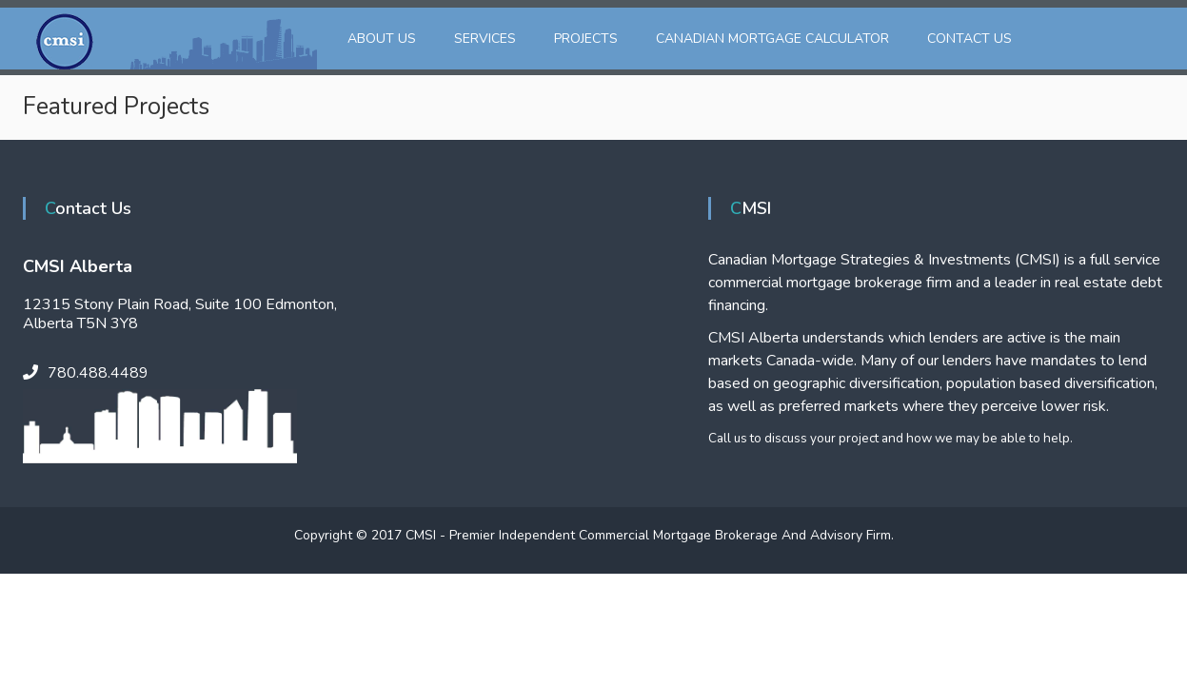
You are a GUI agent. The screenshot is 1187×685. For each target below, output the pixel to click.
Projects (586, 38)
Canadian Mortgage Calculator (772, 38)
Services (485, 38)
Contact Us (969, 38)
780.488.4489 (98, 372)
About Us (381, 38)
